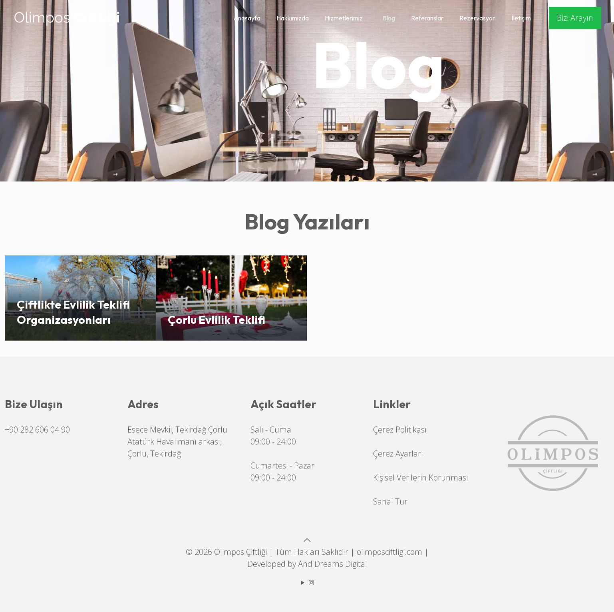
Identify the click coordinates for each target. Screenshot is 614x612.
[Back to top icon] (307, 539)
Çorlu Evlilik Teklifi (216, 320)
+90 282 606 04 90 (37, 429)
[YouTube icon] (303, 582)
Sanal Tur (390, 501)
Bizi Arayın (575, 17)
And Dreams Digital (332, 563)
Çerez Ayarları (398, 453)
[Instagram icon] (311, 582)
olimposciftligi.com (389, 551)
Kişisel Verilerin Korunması (420, 477)
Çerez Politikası (400, 429)
